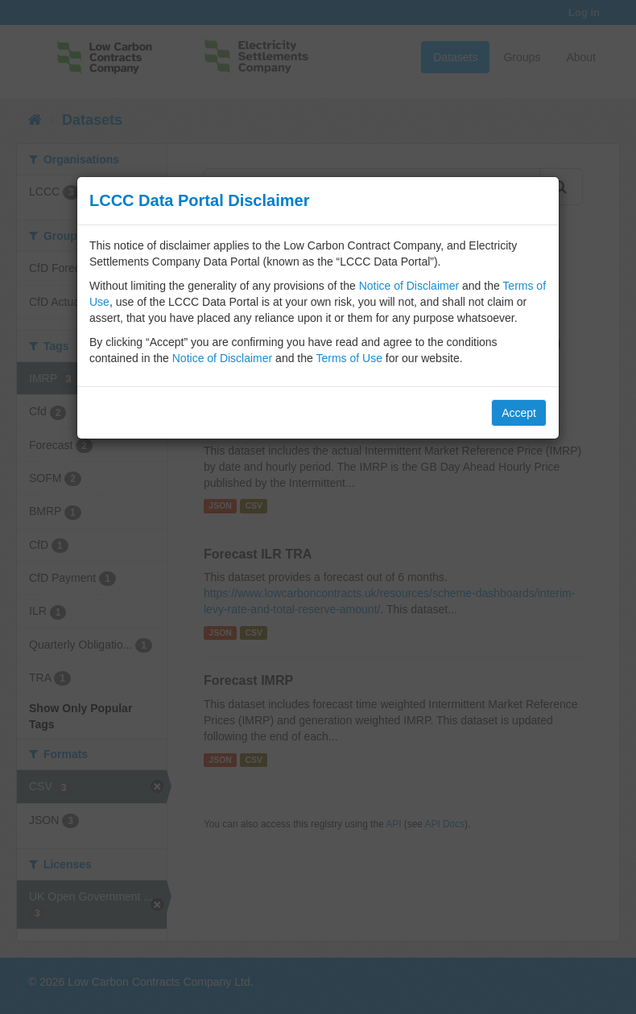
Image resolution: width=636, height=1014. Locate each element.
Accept (519, 412)
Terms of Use (349, 358)
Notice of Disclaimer (409, 285)
